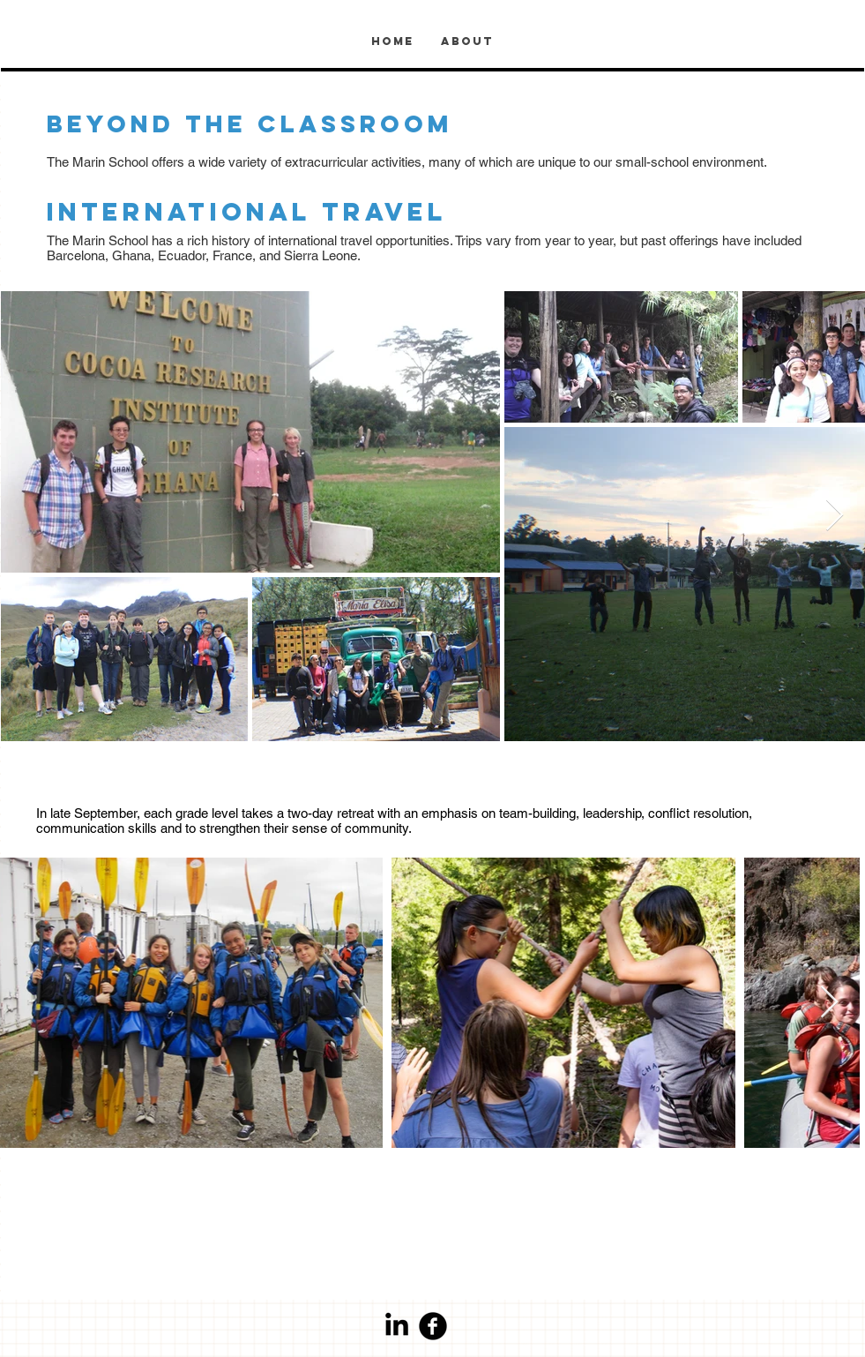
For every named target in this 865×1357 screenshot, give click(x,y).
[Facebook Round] (433, 1326)
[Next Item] (834, 516)
